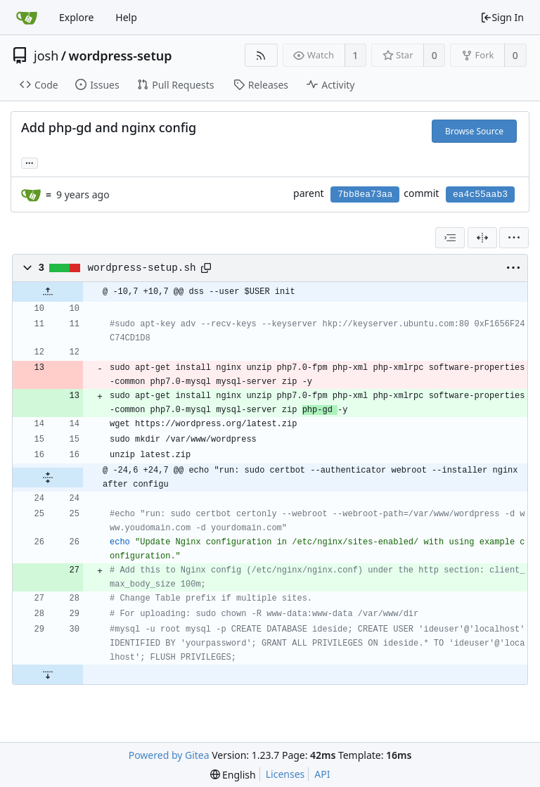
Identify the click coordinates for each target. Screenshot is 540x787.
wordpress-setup (120, 56)
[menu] (514, 237)
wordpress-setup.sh (142, 268)
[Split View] (482, 237)
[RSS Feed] (261, 55)
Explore (76, 17)
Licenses (285, 774)
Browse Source (474, 131)
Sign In (502, 17)
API (322, 774)
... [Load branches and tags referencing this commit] (29, 162)
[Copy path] (206, 268)
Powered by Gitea (169, 755)
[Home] (26, 17)
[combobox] (450, 237)
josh (46, 56)
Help (126, 17)
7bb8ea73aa (365, 194)
